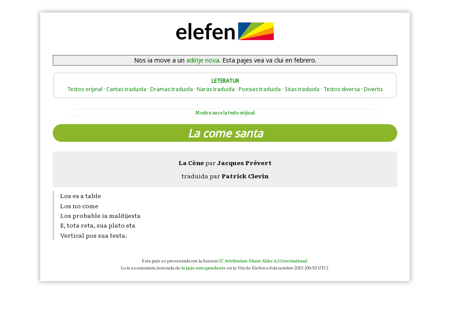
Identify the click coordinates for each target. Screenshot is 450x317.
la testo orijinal (225, 112)
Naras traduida (216, 88)
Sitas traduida (302, 88)
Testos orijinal (84, 88)
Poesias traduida (260, 88)
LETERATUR (225, 80)
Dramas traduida (171, 88)
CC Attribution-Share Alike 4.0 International (262, 260)
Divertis (373, 88)
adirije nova (202, 60)
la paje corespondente (203, 267)
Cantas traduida (126, 88)
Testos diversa (341, 88)
